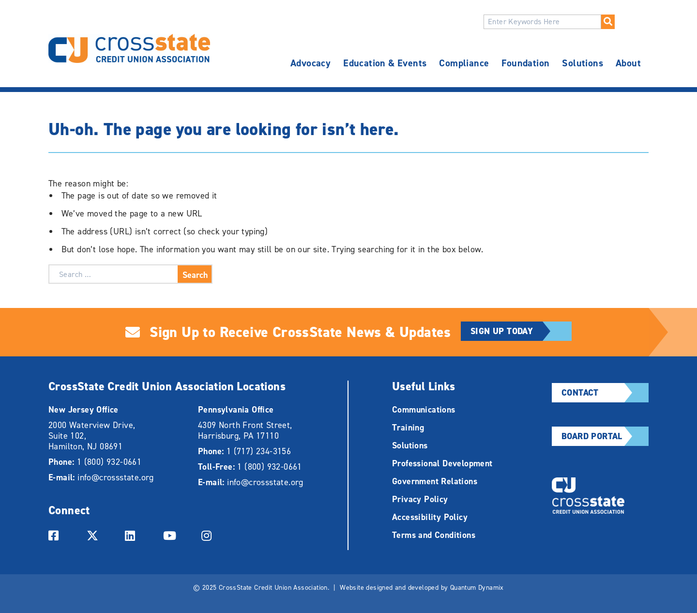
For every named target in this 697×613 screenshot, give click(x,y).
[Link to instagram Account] (210, 534)
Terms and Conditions (433, 535)
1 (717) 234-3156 (259, 451)
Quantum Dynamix (477, 587)
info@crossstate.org (115, 477)
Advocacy (310, 63)
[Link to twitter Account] (96, 534)
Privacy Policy (420, 499)
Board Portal (605, 436)
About (628, 63)
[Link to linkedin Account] (134, 534)
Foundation (525, 63)
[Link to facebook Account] (57, 534)
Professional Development (442, 463)
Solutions (582, 63)
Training (408, 427)
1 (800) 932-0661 (109, 462)
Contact (605, 392)
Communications (423, 409)
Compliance (464, 63)
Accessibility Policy (430, 517)
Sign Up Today (521, 331)
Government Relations (434, 481)
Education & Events (384, 63)
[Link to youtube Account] (172, 534)
